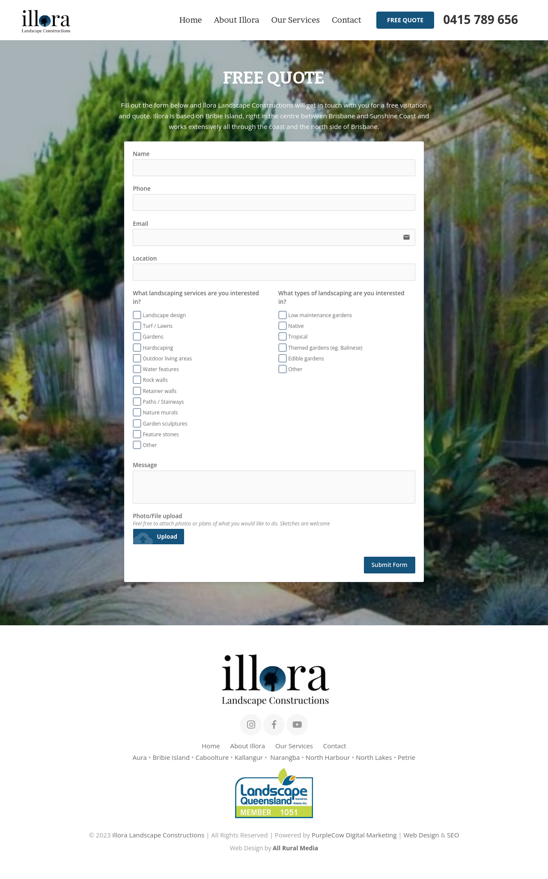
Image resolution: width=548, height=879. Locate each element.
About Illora (247, 745)
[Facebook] (274, 724)
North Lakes (374, 757)
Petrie (406, 757)
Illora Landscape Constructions (158, 835)
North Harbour (328, 757)
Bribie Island (171, 757)
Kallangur (249, 757)
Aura (140, 757)
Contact (334, 745)
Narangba (285, 757)
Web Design (421, 835)
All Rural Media (295, 848)
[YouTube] (297, 724)
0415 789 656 (480, 19)
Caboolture (212, 757)
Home (211, 745)
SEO (453, 835)
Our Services (294, 745)
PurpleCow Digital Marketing (354, 835)
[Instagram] (251, 724)
